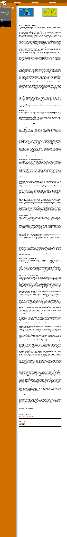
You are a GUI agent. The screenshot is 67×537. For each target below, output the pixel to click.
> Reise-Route (3, 10)
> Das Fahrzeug (3, 19)
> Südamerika (6, 14)
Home (2, 7)
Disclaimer (2, 26)
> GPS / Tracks (6, 16)
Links (2, 21)
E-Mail (2, 24)
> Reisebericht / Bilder (5, 12)
